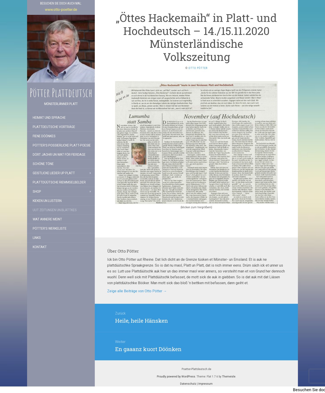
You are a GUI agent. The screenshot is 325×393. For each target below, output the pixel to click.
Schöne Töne (43, 164)
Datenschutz (188, 383)
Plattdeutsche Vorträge (54, 127)
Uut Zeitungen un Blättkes (55, 210)
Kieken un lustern (47, 201)
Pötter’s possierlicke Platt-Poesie (62, 145)
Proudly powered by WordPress (176, 376)
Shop (37, 191)
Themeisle (228, 376)
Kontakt (40, 247)
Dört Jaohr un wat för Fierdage (59, 154)
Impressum (205, 383)
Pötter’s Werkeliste (50, 228)
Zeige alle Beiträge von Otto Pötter (137, 291)
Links (37, 238)
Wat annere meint (47, 219)
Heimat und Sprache (49, 117)
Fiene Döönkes (44, 136)
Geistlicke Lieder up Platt (54, 173)
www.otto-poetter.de (61, 9)
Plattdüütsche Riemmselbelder (59, 182)
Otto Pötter (197, 68)
